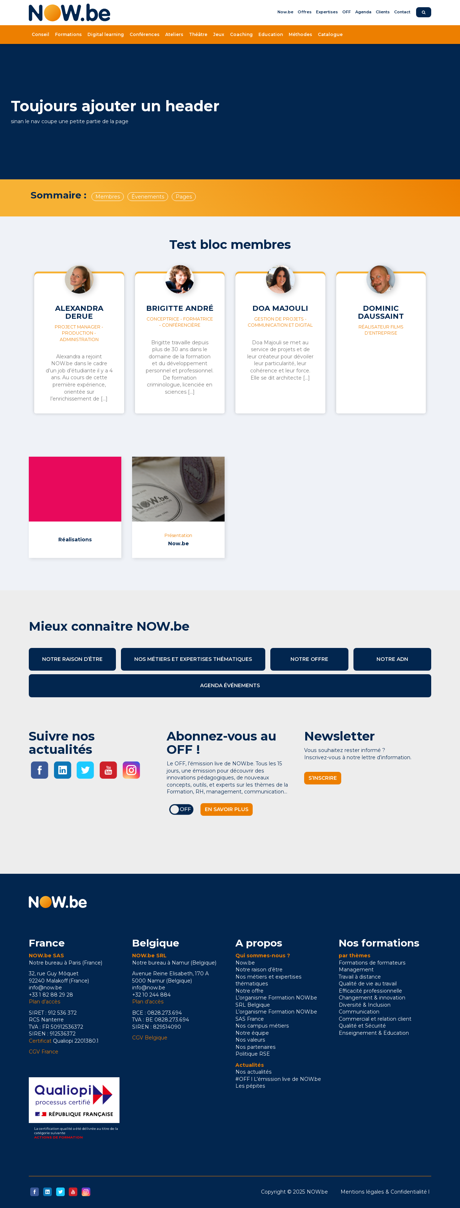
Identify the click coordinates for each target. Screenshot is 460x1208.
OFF (346, 11)
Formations (68, 34)
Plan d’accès (44, 1002)
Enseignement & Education (374, 1033)
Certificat (40, 1041)
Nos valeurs (250, 1040)
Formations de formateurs (372, 963)
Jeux (218, 34)
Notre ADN (392, 659)
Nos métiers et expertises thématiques (193, 659)
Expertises (327, 11)
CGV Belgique (149, 1038)
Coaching (241, 34)
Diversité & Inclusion (365, 1005)
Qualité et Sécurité (362, 1026)
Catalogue (330, 34)
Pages (184, 196)
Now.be (285, 11)
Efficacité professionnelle (370, 991)
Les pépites (250, 1086)
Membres (107, 196)
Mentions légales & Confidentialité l (385, 1192)
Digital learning (105, 34)
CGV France (43, 1052)
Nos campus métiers (262, 1026)
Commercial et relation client (375, 1019)
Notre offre (309, 659)
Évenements (147, 196)
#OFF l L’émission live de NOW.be (278, 1079)
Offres (305, 11)
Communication (359, 1012)
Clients (383, 11)
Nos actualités (253, 1072)
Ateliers (174, 34)
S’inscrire (322, 778)
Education (270, 34)
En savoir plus (226, 809)
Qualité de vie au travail (368, 983)
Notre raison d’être (72, 659)
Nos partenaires (255, 1047)
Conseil (40, 34)
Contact (402, 11)
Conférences (144, 34)
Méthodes (300, 34)
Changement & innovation (372, 998)
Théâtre (198, 34)
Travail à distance (360, 977)
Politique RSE (252, 1054)
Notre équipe (252, 1033)
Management (356, 969)
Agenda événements (230, 685)
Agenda (363, 11)
